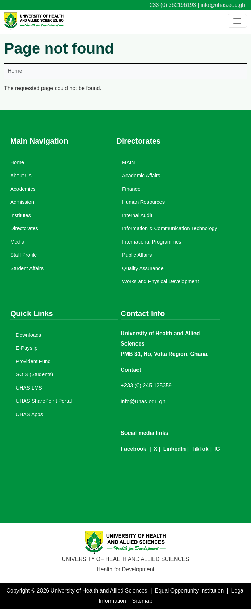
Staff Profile (23, 255)
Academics (22, 189)
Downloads (28, 335)
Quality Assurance (143, 268)
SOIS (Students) (34, 374)
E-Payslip (26, 348)
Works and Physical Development (160, 281)
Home (15, 71)
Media (17, 242)
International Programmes (151, 242)
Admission (22, 202)
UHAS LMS (29, 388)
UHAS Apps (29, 414)
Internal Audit (137, 215)
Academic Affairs (141, 175)
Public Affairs (137, 255)
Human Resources (143, 202)
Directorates (24, 228)
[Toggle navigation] (237, 21)
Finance (131, 189)
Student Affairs (27, 268)
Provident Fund (33, 361)
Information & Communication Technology (169, 228)
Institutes (20, 215)
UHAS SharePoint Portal (44, 401)
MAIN (128, 162)
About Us (21, 175)
